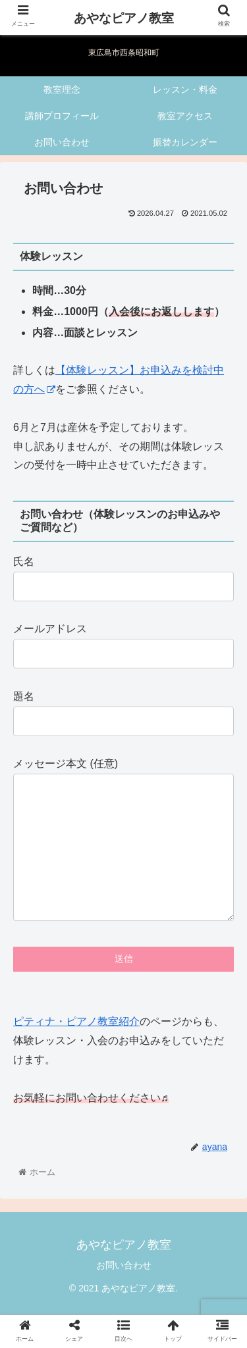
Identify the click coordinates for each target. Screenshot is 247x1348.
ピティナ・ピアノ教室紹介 (76, 1047)
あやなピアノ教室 (124, 18)
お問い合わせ (123, 1291)
